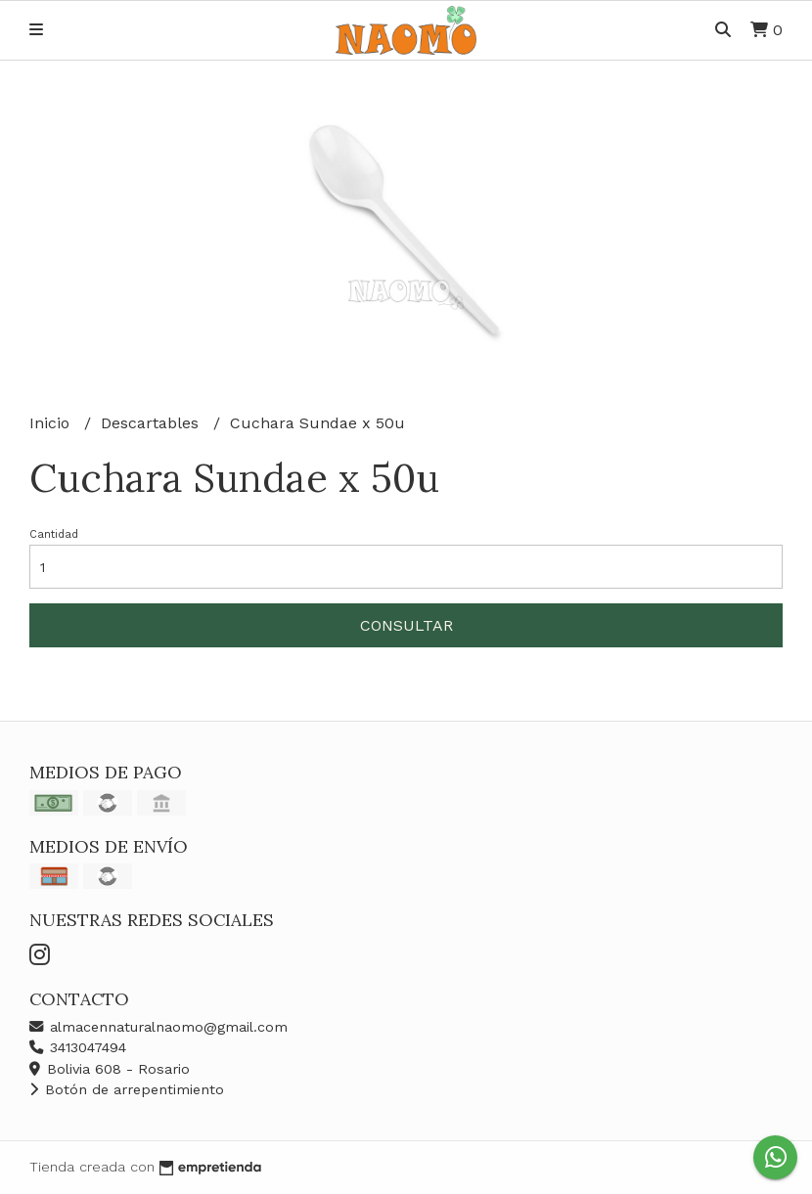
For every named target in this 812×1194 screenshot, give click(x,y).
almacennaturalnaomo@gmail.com (158, 1027)
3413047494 (77, 1047)
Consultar (406, 625)
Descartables (152, 423)
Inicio (51, 423)
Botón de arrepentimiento (126, 1089)
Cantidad (53, 534)
